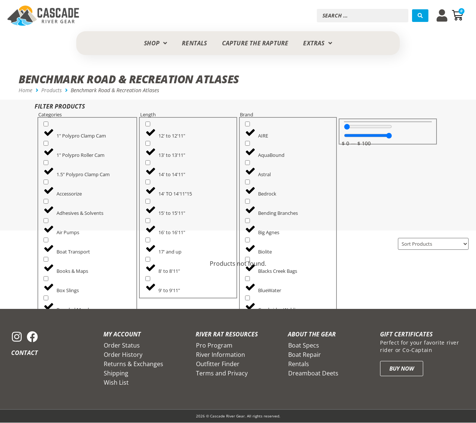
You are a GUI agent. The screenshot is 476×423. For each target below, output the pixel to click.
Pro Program (214, 346)
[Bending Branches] (247, 201)
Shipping (116, 373)
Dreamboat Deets (313, 373)
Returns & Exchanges (133, 364)
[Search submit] (420, 15)
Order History (123, 355)
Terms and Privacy (222, 373)
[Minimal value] (368, 126)
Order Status (122, 346)
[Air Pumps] (46, 220)
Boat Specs (303, 346)
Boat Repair (304, 355)
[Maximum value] (368, 135)
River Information (220, 355)
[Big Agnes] (247, 220)
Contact (24, 353)
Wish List (116, 383)
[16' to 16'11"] (147, 220)
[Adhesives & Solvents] (46, 201)
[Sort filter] (430, 244)
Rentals (298, 364)
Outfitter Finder (217, 364)
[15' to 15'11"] (147, 201)
